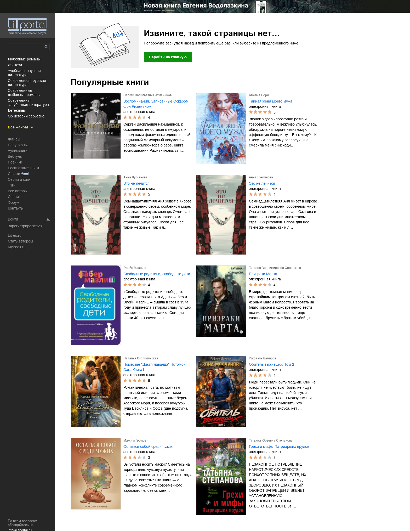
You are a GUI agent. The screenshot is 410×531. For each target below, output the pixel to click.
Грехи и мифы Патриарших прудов (279, 446)
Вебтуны (15, 156)
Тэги (11, 185)
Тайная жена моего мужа (270, 101)
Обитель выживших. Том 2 (271, 364)
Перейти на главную (168, 57)
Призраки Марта (263, 274)
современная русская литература (27, 82)
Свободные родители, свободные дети (156, 274)
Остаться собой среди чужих (148, 446)
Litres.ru (14, 235)
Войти (13, 219)
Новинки (15, 162)
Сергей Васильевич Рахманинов (147, 95)
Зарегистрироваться (25, 226)
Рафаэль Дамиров (262, 358)
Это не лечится (136, 183)
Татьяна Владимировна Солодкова (275, 268)
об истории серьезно (26, 116)
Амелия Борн (259, 95)
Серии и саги (19, 179)
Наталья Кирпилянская (140, 358)
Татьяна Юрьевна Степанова (271, 440)
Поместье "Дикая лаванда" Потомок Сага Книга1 (154, 367)
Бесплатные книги (23, 168)
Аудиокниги (17, 151)
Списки (14, 174)
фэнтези (15, 65)
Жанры (14, 139)
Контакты (16, 208)
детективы (17, 110)
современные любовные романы (24, 92)
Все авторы (17, 191)
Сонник (14, 197)
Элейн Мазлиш (134, 268)
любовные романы (24, 59)
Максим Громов (134, 440)
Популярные (19, 145)
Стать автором (20, 241)
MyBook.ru (17, 247)
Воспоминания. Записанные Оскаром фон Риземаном (156, 104)
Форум (13, 202)
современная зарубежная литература (28, 102)
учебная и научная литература (24, 73)
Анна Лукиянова (135, 177)
